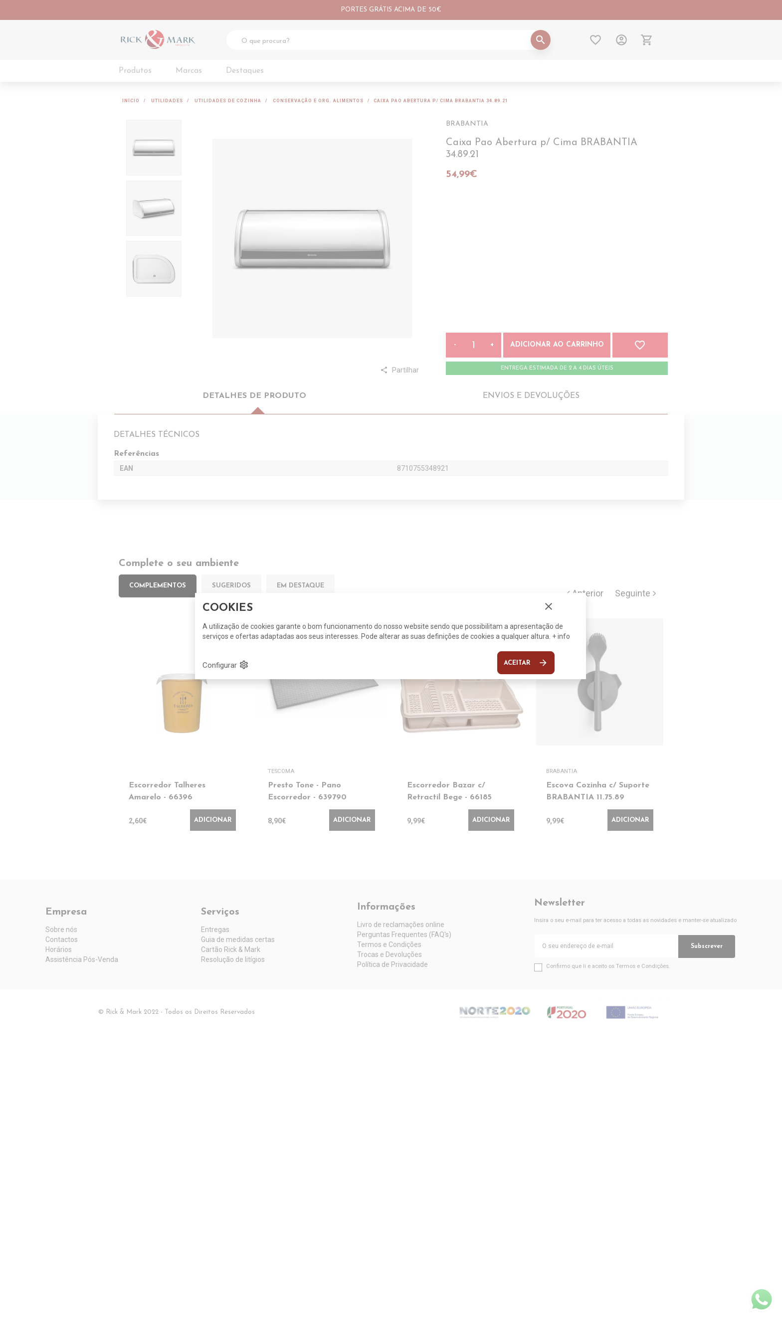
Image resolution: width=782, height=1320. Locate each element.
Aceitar (526, 663)
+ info (561, 636)
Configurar (225, 665)
